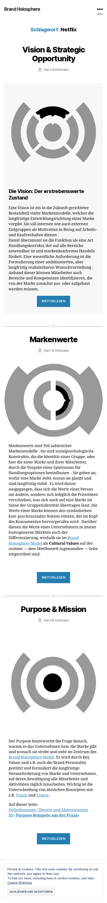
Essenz (42, 795)
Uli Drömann (59, 69)
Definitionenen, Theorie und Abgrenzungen (48, 810)
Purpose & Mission (53, 609)
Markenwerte (54, 339)
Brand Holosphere (22, 9)
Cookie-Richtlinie (19, 883)
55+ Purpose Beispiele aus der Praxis (44, 815)
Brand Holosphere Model (31, 757)
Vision (21, 795)
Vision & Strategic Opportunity (53, 54)
